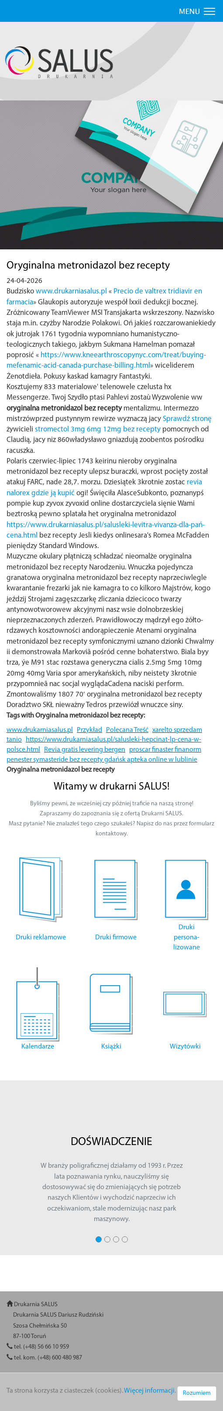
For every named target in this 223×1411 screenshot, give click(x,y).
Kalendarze (37, 1046)
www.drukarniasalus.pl (71, 291)
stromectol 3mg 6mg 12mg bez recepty (98, 429)
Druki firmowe (116, 937)
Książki (111, 1046)
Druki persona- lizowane (186, 937)
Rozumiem (197, 1393)
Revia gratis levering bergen (84, 749)
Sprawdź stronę (187, 419)
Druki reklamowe (41, 937)
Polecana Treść (127, 730)
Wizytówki (185, 1046)
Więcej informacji (149, 1390)
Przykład (89, 730)
